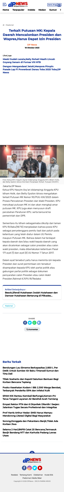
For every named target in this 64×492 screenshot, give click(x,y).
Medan (42, 10)
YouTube (42, 469)
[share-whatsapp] (34, 323)
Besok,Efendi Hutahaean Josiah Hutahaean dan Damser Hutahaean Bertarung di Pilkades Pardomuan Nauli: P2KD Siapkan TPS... (31, 294)
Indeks (31, 10)
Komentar (32, 329)
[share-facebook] (25, 323)
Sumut (53, 10)
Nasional (9, 306)
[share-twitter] (30, 323)
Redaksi (14, 475)
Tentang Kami (26, 475)
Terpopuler (18, 10)
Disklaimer (38, 475)
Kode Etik (49, 475)
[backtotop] (32, 453)
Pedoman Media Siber (32, 478)
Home (6, 10)
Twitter (36, 469)
